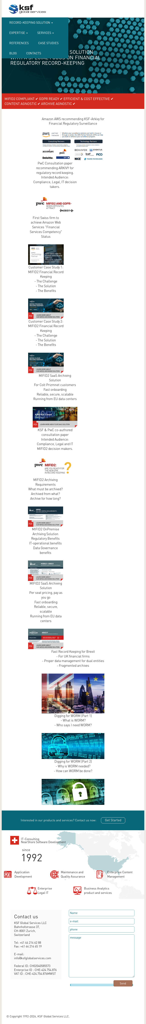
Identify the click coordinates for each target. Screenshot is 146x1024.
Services (45, 33)
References (19, 43)
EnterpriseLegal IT (45, 890)
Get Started (113, 820)
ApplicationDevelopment (23, 874)
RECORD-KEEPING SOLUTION (31, 22)
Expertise (18, 33)
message (101, 955)
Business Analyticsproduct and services (98, 890)
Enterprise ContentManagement (120, 874)
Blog (13, 53)
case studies (48, 43)
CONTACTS (33, 53)
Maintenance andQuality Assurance (73, 874)
